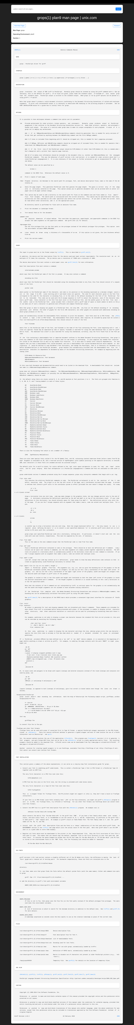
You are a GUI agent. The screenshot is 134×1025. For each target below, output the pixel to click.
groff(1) (72, 960)
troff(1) (61, 252)
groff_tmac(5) (33, 597)
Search (118, 9)
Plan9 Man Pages (19, 25)
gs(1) (50, 734)
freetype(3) (92, 738)
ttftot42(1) (68, 738)
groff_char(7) (79, 974)
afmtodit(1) (72, 740)
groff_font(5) (73, 262)
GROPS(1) (17, 50)
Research (117, 25)
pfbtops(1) (119, 316)
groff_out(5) (85, 252)
